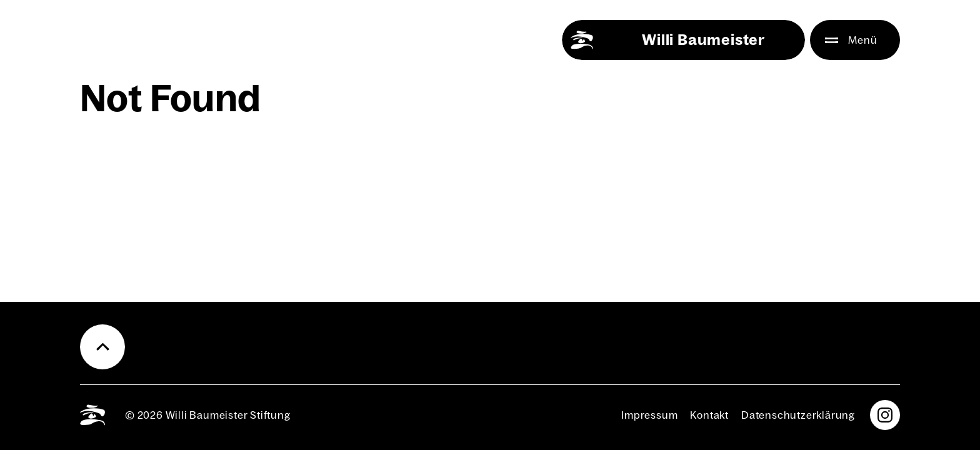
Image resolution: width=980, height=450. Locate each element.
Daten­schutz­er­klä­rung (798, 415)
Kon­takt (709, 415)
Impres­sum (649, 415)
